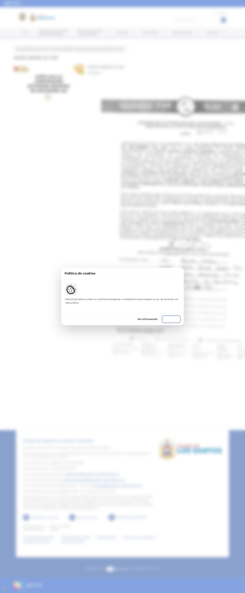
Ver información (147, 319)
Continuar (171, 319)
